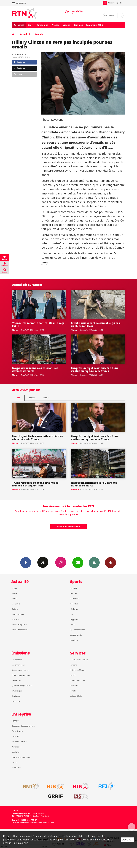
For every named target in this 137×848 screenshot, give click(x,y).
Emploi (73, 691)
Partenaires (16, 747)
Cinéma (73, 665)
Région (14, 588)
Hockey (73, 593)
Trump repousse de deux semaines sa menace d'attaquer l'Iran (35, 484)
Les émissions (17, 660)
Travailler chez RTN (19, 741)
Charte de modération (21, 757)
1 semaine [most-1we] (32, 397)
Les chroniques (18, 665)
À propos (15, 721)
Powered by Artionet (20, 823)
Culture (15, 609)
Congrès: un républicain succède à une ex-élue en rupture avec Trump (94, 369)
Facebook (25, 562)
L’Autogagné (17, 691)
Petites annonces (77, 680)
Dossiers (15, 619)
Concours (16, 701)
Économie (16, 604)
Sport (30, 24)
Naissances (16, 680)
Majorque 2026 (94, 24)
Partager (19, 62)
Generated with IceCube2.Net (42, 823)
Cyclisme (74, 609)
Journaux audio (18, 614)
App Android (110, 562)
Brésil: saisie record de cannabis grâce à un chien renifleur (96, 324)
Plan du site (45, 816)
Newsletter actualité (20, 630)
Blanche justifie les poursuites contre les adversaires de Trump (37, 437)
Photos (55, 24)
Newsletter (16, 768)
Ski (71, 614)
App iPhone (94, 562)
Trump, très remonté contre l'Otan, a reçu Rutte (38, 324)
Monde (39, 34)
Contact (15, 762)
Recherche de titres (20, 670)
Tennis (73, 624)
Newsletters (77, 562)
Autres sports (76, 635)
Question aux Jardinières (22, 686)
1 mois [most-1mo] (45, 397)
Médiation (16, 752)
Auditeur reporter (19, 624)
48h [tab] (18, 397)
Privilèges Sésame (78, 670)
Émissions (42, 24)
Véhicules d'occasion (79, 660)
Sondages (16, 696)
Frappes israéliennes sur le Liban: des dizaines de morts (35, 369)
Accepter (127, 839)
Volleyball (74, 604)
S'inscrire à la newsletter (69, 526)
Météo (73, 675)
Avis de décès (76, 696)
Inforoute (74, 686)
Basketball (74, 599)
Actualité (19, 24)
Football (73, 588)
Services (78, 24)
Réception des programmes (23, 726)
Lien (18, 74)
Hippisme (74, 619)
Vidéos (66, 24)
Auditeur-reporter (112, 3)
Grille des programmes (21, 675)
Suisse (14, 593)
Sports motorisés (77, 630)
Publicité (15, 736)
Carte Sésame (17, 731)
